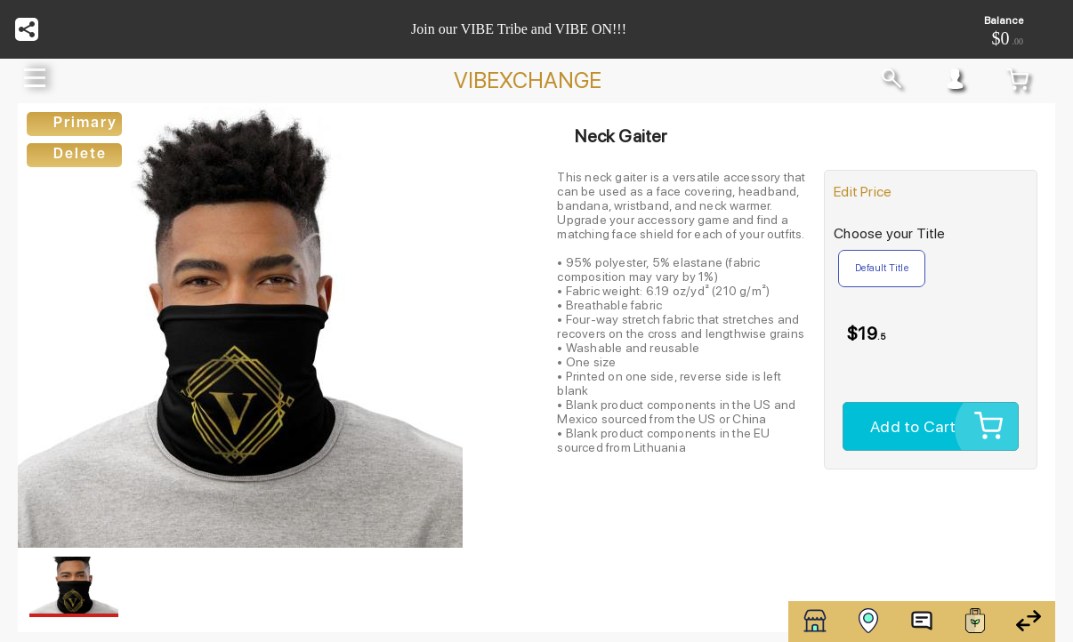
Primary (85, 123)
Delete (80, 155)
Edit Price (862, 191)
